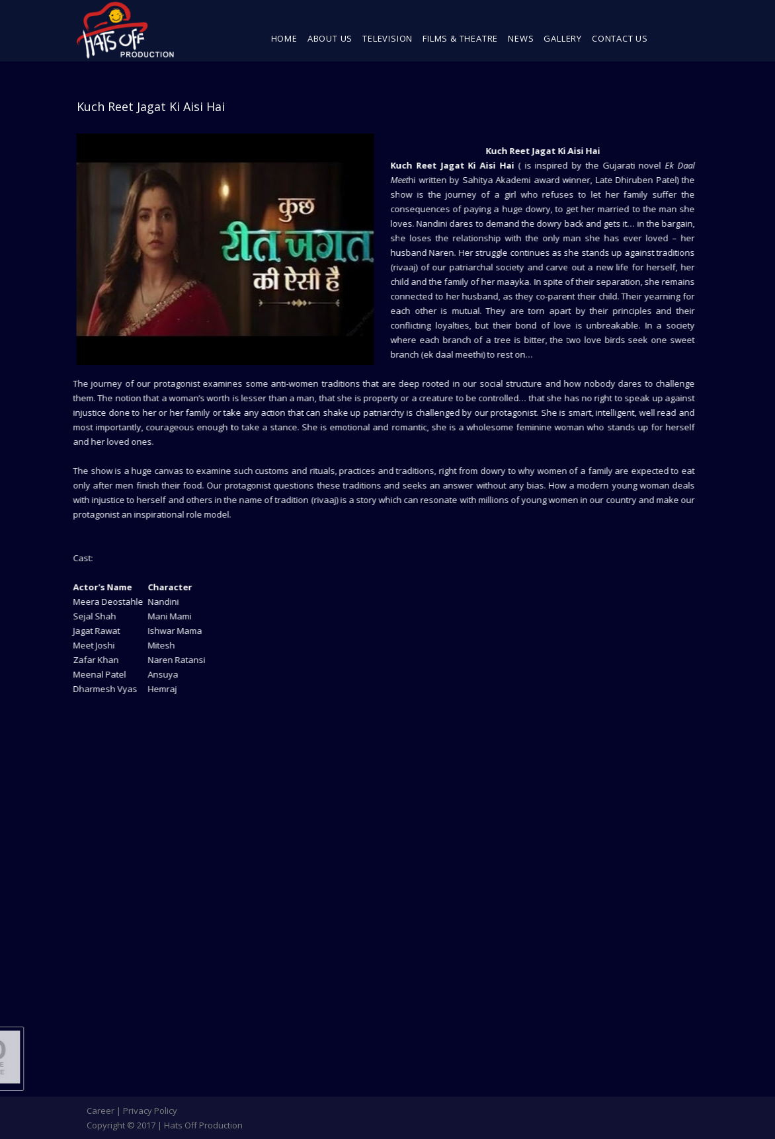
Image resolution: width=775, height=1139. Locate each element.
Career (100, 1111)
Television (387, 38)
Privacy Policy (150, 1111)
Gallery (563, 38)
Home (284, 38)
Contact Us (620, 38)
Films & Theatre (460, 38)
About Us (329, 38)
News (521, 38)
